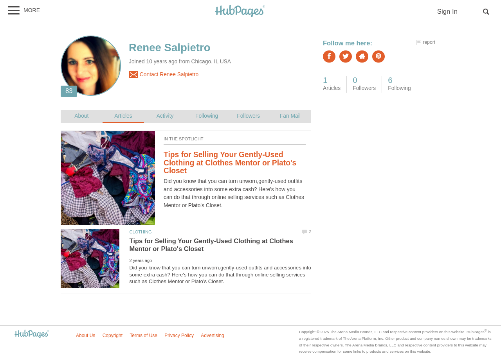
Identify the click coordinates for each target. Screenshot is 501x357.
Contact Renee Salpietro (163, 74)
